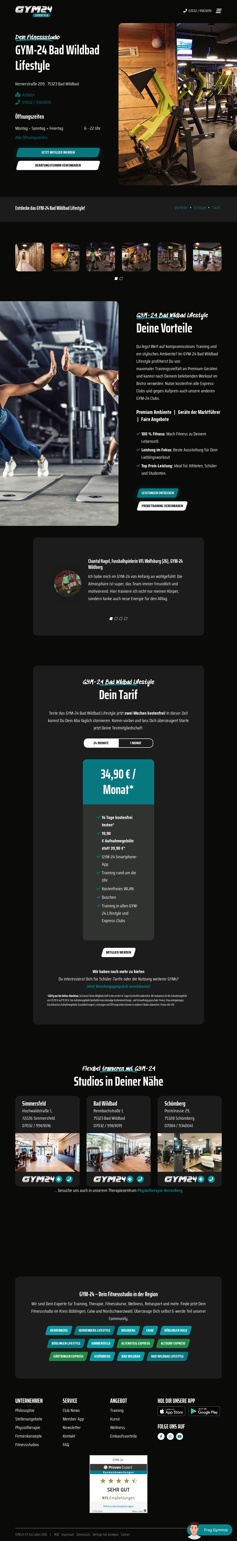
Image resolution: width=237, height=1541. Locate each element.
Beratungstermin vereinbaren (58, 165)
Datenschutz (83, 1534)
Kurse (115, 1419)
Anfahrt (28, 95)
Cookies (125, 1534)
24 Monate (101, 788)
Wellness (117, 1427)
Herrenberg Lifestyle (94, 1330)
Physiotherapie (27, 1427)
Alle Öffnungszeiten (31, 137)
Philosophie (24, 1410)
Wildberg (128, 1330)
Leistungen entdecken (158, 515)
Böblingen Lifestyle (66, 1343)
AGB (56, 1534)
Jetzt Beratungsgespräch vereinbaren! (118, 1032)
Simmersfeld (100, 1343)
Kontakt (69, 1436)
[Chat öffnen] (209, 1529)
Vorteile (181, 230)
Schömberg (102, 1356)
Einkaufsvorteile (123, 1436)
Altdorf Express (173, 1343)
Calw (149, 1330)
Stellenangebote (28, 1419)
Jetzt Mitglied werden (58, 152)
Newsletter (72, 1427)
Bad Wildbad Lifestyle (167, 1356)
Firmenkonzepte (28, 1436)
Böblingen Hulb (175, 1330)
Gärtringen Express (68, 1356)
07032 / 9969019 (197, 11)
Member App (73, 1419)
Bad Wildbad (131, 1356)
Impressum (67, 1534)
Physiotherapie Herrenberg (160, 1236)
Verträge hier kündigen (105, 1534)
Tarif (216, 230)
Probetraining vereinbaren (162, 528)
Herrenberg (59, 1330)
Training (117, 1410)
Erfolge (200, 230)
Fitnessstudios (27, 1444)
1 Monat (135, 788)
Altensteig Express (135, 1343)
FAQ (66, 1444)
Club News (71, 1410)
